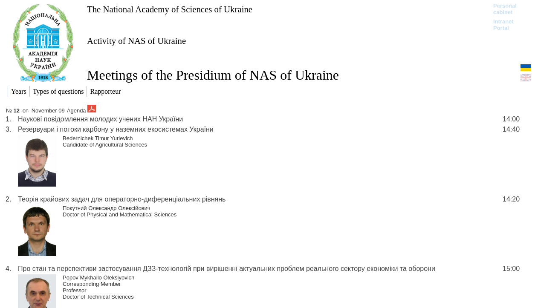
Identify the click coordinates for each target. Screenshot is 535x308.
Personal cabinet (505, 9)
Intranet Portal (503, 24)
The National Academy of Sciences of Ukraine (169, 9)
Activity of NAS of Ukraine (136, 41)
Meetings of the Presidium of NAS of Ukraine (213, 75)
